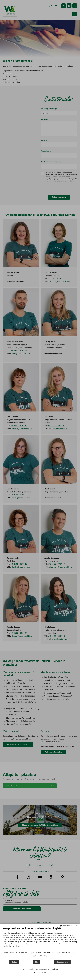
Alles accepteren (62, 962)
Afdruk (24, 969)
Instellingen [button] (54, 969)
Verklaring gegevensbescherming (38, 969)
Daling (14, 962)
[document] (40, 938)
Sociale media (66, 952)
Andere (40, 956)
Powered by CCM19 (40, 973)
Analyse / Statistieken (43, 952)
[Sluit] (76, 925)
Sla (36, 962)
